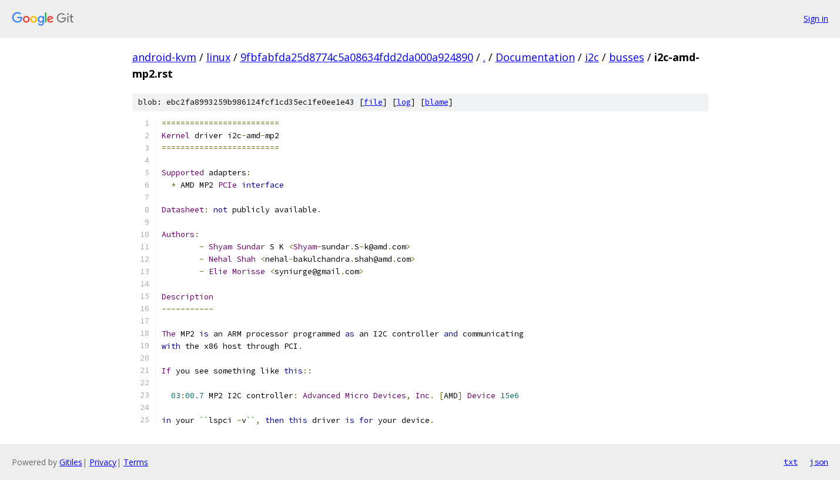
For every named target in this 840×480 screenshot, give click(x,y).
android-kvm (164, 57)
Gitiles (70, 462)
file (373, 102)
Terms (135, 462)
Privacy (102, 462)
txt (791, 461)
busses (626, 57)
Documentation (535, 57)
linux (218, 57)
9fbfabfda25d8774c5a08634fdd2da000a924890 (356, 57)
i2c (592, 57)
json (818, 461)
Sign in (816, 18)
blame (437, 102)
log (404, 102)
